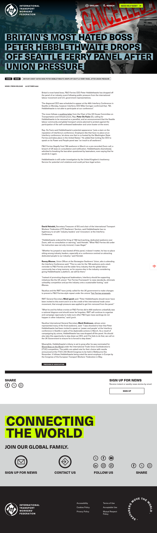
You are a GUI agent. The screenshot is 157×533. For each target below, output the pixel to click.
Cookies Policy (83, 507)
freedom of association (54, 364)
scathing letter (65, 113)
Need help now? (129, 5)
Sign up (127, 391)
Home (8, 79)
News (17, 79)
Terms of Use (109, 503)
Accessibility (82, 503)
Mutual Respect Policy (110, 512)
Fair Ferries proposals (100, 293)
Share (10, 380)
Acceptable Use (110, 507)
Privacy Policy (83, 511)
